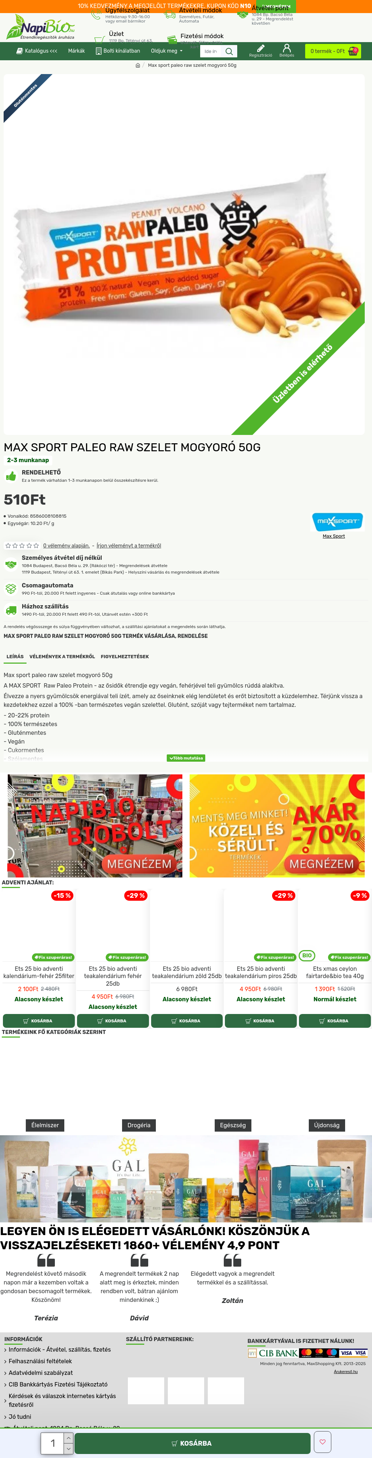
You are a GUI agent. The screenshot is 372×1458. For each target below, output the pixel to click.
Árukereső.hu (345, 1393)
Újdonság (327, 1147)
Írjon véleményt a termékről (129, 546)
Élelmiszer (45, 1147)
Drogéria (139, 1147)
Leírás (15, 656)
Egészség (233, 1147)
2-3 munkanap (28, 460)
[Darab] (53, 1443)
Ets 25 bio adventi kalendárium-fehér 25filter (38, 994)
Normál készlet (335, 1021)
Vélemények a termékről (62, 656)
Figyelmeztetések (125, 656)
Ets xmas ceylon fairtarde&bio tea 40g (335, 994)
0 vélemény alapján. (66, 546)
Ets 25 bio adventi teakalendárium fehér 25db (113, 998)
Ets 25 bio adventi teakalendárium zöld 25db (187, 994)
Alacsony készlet (39, 1021)
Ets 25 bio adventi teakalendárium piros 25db (261, 994)
